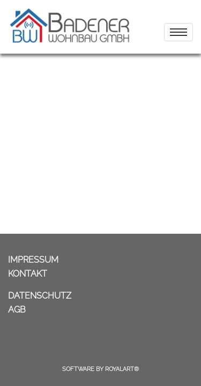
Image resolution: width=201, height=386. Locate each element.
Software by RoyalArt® (100, 369)
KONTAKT (27, 274)
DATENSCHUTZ (39, 296)
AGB (17, 310)
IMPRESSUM (33, 260)
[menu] (178, 32)
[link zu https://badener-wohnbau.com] (69, 27)
